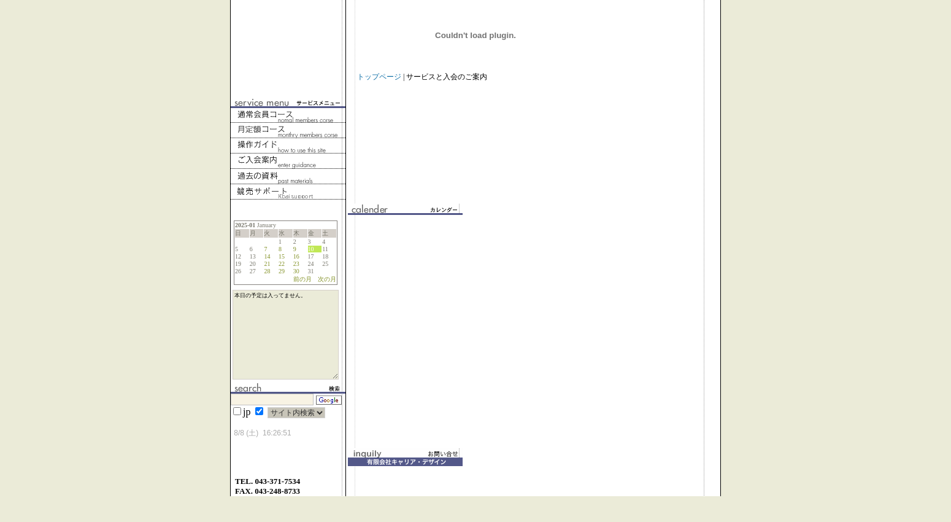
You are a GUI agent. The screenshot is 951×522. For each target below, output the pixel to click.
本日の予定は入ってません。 (286, 347)
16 (296, 256)
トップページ (379, 76)
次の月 (327, 279)
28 (267, 271)
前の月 (302, 279)
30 (296, 271)
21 (267, 263)
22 (282, 263)
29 (282, 271)
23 (296, 263)
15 (282, 256)
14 (267, 256)
